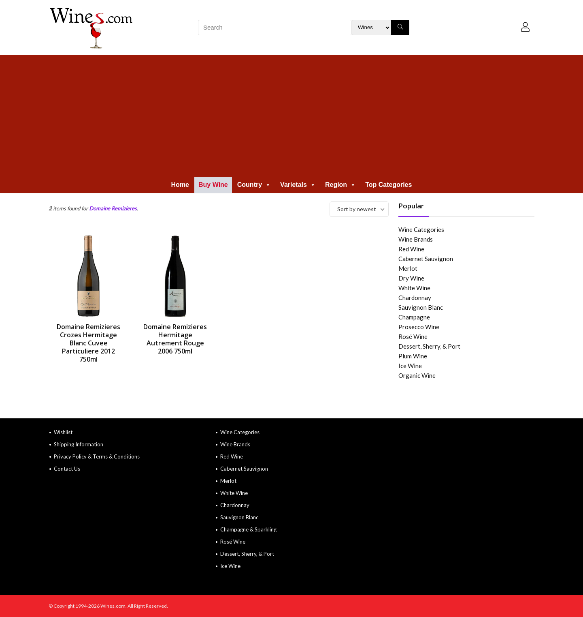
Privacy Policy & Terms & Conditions (97, 456)
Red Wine (411, 249)
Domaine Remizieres (113, 208)
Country (254, 184)
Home (180, 184)
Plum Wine (412, 356)
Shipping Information (78, 444)
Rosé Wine (413, 336)
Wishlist (63, 432)
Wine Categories (421, 229)
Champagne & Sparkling (248, 529)
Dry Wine (411, 278)
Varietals (298, 184)
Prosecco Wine (418, 326)
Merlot (407, 268)
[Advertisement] (291, 116)
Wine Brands (415, 239)
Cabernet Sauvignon (425, 258)
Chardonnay (414, 297)
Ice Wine (410, 365)
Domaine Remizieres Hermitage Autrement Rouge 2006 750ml (175, 339)
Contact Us (67, 468)
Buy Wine (213, 184)
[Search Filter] (371, 27)
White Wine (414, 287)
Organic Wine (417, 375)
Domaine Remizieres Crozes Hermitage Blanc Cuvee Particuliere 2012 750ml (88, 343)
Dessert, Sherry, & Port (429, 346)
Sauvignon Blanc (420, 307)
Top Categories (388, 184)
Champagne (414, 317)
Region (340, 184)
